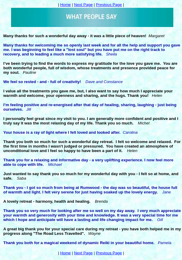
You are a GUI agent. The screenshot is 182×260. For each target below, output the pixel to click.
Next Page (83, 4)
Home (65, 4)
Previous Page (109, 4)
